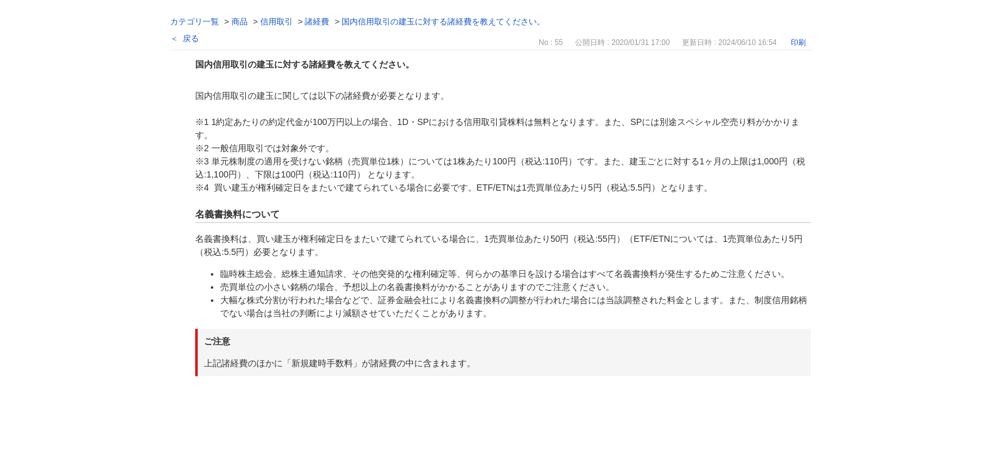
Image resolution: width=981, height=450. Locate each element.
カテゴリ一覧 (194, 21)
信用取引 (276, 21)
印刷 (798, 42)
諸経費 (317, 21)
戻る (191, 38)
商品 (239, 21)
